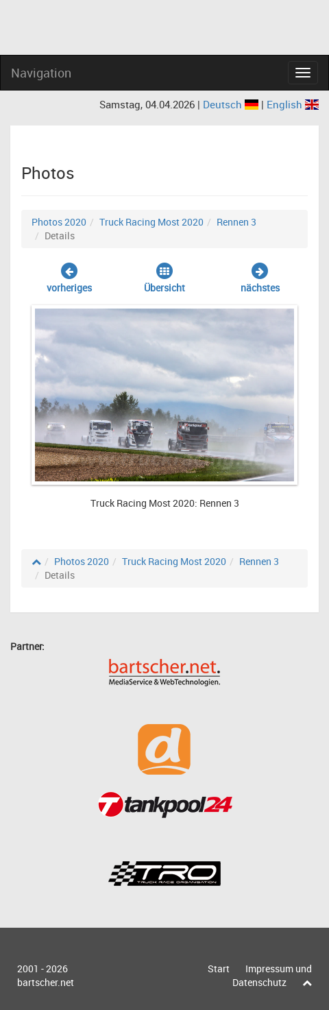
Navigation (41, 72)
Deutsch (232, 104)
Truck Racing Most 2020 (151, 221)
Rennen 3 (236, 221)
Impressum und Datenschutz (272, 975)
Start (219, 968)
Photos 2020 (59, 221)
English (293, 104)
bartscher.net (45, 982)
